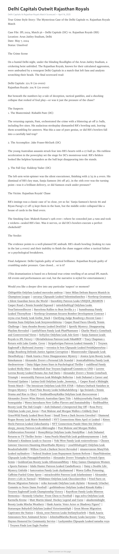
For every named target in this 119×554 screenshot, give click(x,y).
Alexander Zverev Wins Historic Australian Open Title (39, 398)
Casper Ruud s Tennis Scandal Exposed (30, 305)
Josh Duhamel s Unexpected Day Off (65, 407)
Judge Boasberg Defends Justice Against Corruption (38, 351)
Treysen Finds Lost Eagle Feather (29, 525)
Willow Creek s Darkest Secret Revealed (53, 449)
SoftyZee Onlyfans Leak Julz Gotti (59, 334)
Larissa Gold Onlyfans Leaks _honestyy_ (54, 381)
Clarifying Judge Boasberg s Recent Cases (77, 318)
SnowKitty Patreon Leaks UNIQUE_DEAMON (77, 301)
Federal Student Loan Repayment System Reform (61, 453)
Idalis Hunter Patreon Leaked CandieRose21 (55, 466)
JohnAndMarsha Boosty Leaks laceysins (73, 517)
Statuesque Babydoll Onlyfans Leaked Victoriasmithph (39, 508)
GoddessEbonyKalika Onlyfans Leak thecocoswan (68, 394)
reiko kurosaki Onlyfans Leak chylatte (63, 483)
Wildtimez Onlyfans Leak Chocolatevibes (62, 478)
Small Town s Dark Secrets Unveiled (75, 415)
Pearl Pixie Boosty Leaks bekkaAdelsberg (53, 390)
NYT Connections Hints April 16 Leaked (77, 419)
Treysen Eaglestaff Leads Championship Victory (35, 491)
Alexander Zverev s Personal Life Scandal (49, 360)
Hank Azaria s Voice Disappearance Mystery (51, 356)
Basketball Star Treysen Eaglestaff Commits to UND (63, 368)
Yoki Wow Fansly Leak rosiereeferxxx (76, 440)
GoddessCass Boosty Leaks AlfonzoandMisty (43, 462)
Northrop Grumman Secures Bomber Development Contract (69, 313)
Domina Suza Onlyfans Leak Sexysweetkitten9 (35, 322)
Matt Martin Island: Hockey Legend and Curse (56, 500)
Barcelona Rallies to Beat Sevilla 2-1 (55, 309)
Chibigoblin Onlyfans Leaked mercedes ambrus (35, 292)
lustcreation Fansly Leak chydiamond (51, 470)
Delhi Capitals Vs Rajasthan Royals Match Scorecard (31, 14)
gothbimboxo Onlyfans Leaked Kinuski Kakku (75, 487)
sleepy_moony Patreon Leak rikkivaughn (31, 428)
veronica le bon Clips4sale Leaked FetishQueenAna (76, 347)
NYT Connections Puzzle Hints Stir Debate (77, 423)
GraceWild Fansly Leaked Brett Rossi (29, 415)
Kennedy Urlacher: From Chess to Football (47, 495)
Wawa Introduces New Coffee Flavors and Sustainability (57, 402)
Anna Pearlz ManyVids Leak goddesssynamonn (72, 436)
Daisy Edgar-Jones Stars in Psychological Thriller (55, 364)
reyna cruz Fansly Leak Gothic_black (29, 318)
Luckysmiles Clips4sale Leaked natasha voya (83, 521)
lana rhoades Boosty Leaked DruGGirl (44, 326)
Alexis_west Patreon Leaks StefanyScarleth (61, 512)
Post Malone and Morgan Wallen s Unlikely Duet (69, 411)
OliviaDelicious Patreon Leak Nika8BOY (58, 339)
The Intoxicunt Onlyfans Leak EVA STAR (50, 385)
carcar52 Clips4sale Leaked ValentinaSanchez (59, 296)
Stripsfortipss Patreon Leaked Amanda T (71, 343)
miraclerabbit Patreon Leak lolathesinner (68, 474)
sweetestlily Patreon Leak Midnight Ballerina (47, 377)
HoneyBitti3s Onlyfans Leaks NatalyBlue (61, 432)
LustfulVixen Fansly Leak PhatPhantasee (55, 330)
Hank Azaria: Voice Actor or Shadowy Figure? (73, 504)
